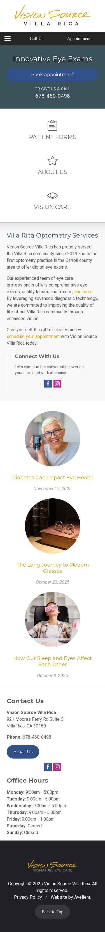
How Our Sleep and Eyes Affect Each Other (52, 661)
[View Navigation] (9, 38)
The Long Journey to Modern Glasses (52, 568)
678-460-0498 (52, 96)
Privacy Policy (28, 897)
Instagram (57, 384)
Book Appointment (52, 74)
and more (83, 291)
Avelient (82, 897)
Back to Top (53, 911)
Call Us (36, 38)
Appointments (79, 38)
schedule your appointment (33, 336)
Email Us (22, 751)
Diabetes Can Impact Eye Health (52, 478)
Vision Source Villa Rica (67, 883)
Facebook (48, 384)
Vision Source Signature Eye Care (52, 865)
